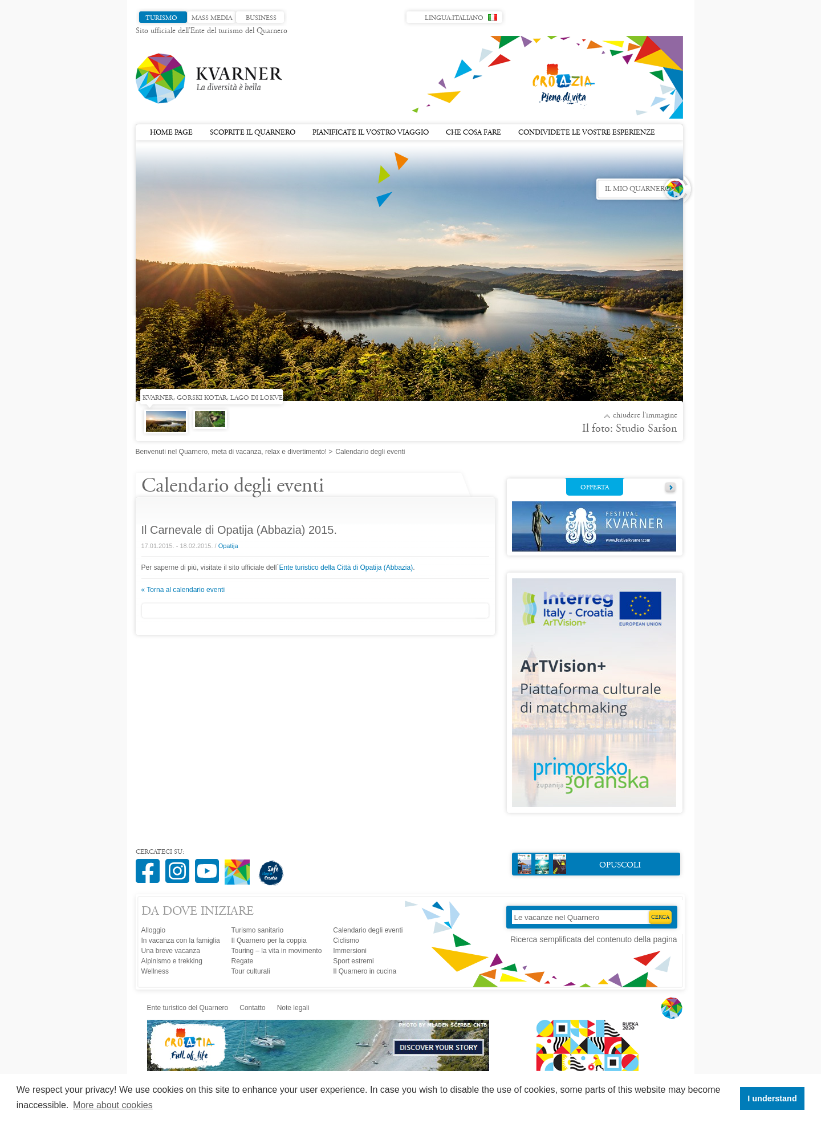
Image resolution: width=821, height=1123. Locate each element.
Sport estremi (353, 961)
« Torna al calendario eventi (183, 590)
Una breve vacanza (170, 951)
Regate (242, 961)
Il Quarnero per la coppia (269, 940)
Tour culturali (250, 971)
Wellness (155, 971)
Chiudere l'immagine (645, 416)
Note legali (293, 1008)
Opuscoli (579, 864)
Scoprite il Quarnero (252, 133)
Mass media (212, 18)
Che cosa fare (473, 133)
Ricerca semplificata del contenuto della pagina (593, 939)
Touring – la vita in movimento (276, 951)
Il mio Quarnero (637, 189)
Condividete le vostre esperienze (586, 133)
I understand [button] (771, 1098)
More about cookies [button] (113, 1105)
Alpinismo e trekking (171, 961)
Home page (171, 133)
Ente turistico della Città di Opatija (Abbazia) (346, 567)
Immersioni (350, 951)
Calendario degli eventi (368, 930)
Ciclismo (346, 940)
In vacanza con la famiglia (180, 940)
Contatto (252, 1008)
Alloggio (153, 930)
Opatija (228, 545)
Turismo (161, 18)
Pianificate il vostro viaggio (370, 133)
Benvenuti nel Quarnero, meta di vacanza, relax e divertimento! (231, 452)
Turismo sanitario (257, 930)
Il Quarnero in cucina (364, 971)
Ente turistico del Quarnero (188, 1008)
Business (261, 18)
